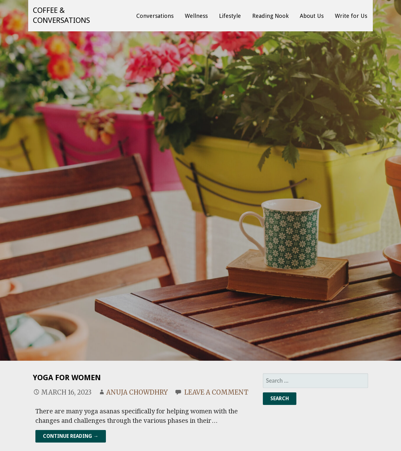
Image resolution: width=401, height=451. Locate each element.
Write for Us (351, 16)
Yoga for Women (67, 377)
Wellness (196, 16)
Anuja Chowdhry (137, 392)
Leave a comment (216, 392)
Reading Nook (270, 16)
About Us (312, 16)
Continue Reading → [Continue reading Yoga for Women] (70, 436)
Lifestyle (230, 16)
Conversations (155, 16)
